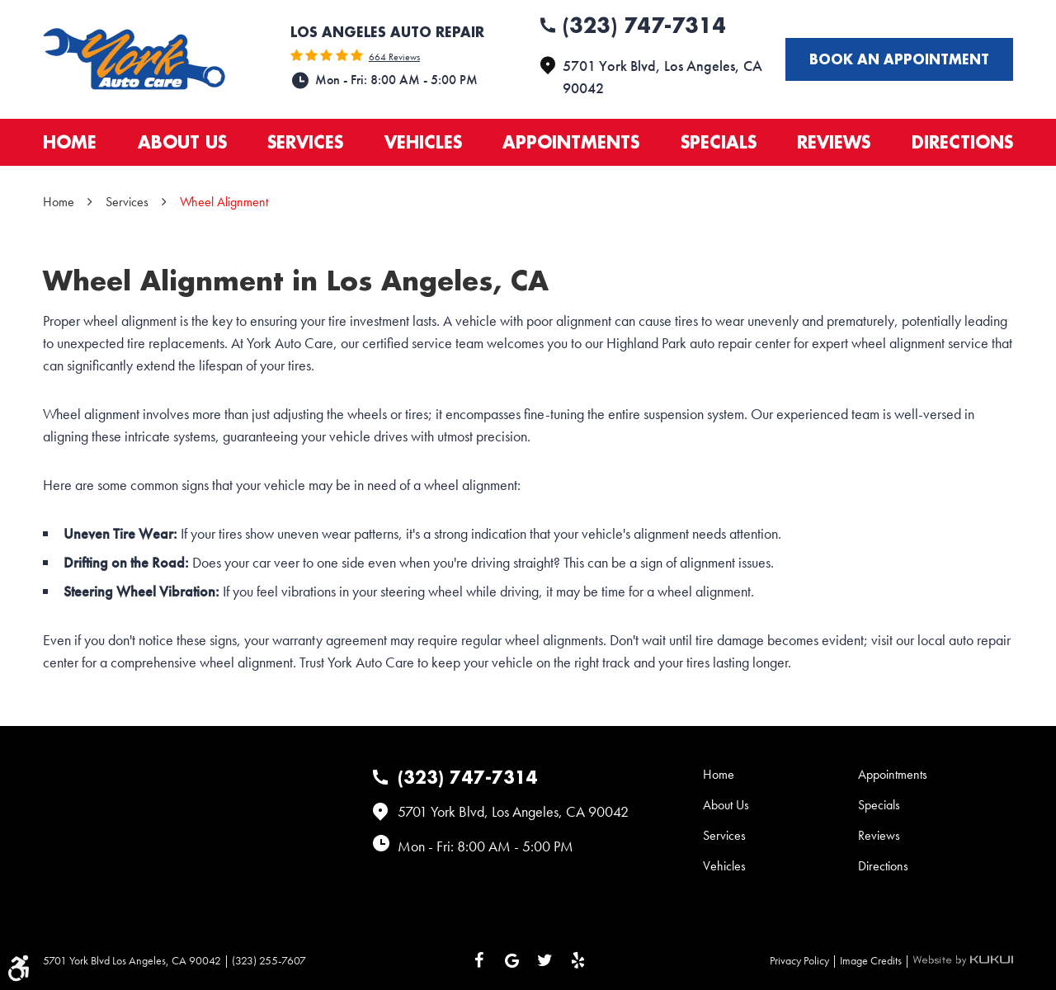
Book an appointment (899, 59)
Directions (962, 142)
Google (511, 960)
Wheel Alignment (224, 201)
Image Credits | (876, 960)
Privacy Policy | (805, 960)
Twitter (544, 960)
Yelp (577, 960)
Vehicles (423, 142)
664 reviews (394, 57)
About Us (182, 142)
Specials (719, 142)
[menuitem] (70, 142)
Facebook (478, 960)
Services (305, 142)
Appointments (570, 142)
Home (70, 142)
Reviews (833, 142)
